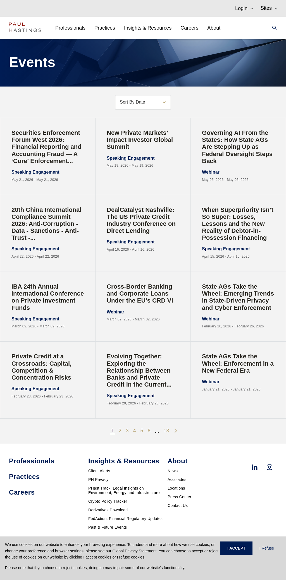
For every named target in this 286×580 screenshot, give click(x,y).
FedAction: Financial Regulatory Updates (125, 518)
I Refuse (266, 548)
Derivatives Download (108, 510)
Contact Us (178, 505)
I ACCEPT (236, 548)
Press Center (179, 497)
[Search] (273, 28)
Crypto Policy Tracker (107, 501)
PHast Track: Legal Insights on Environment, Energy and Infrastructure (124, 490)
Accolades (177, 479)
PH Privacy (98, 479)
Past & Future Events (107, 527)
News (173, 471)
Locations (176, 488)
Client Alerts (99, 471)
